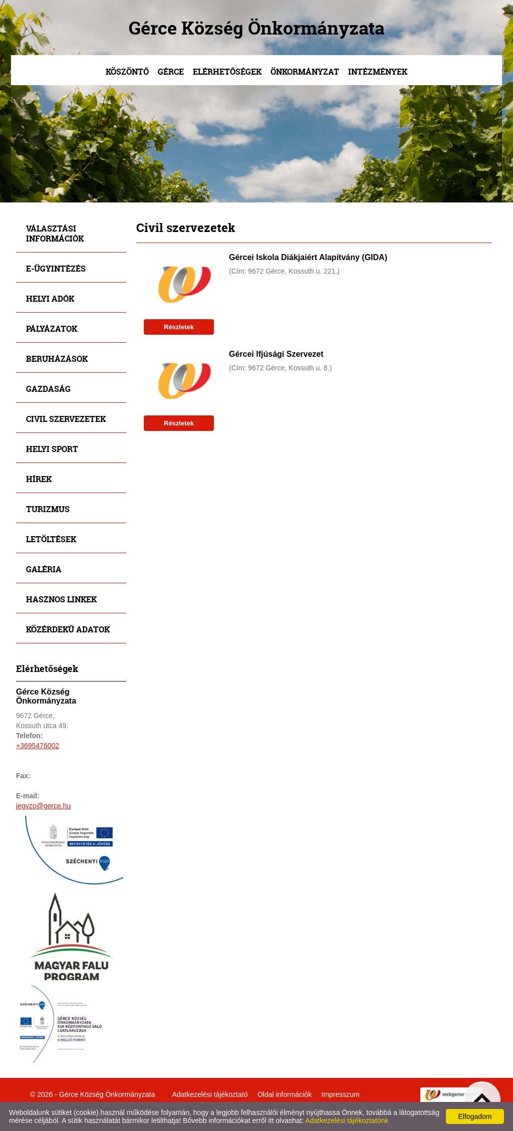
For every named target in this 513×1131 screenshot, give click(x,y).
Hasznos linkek (61, 599)
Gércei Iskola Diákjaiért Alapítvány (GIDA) (308, 257)
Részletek (179, 327)
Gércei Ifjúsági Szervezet (276, 354)
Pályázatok (51, 328)
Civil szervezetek (66, 418)
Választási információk (55, 233)
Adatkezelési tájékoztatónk (346, 1120)
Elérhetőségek (227, 71)
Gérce (171, 71)
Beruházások (57, 358)
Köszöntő (127, 71)
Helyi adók (50, 298)
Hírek (39, 479)
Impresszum (341, 1094)
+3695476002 (37, 746)
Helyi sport (52, 448)
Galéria (44, 569)
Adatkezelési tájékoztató (209, 1094)
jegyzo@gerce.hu (43, 806)
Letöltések (51, 539)
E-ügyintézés (56, 268)
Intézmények (377, 71)
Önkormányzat (305, 71)
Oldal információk (285, 1094)
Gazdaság (48, 388)
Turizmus (48, 509)
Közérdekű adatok (68, 629)
